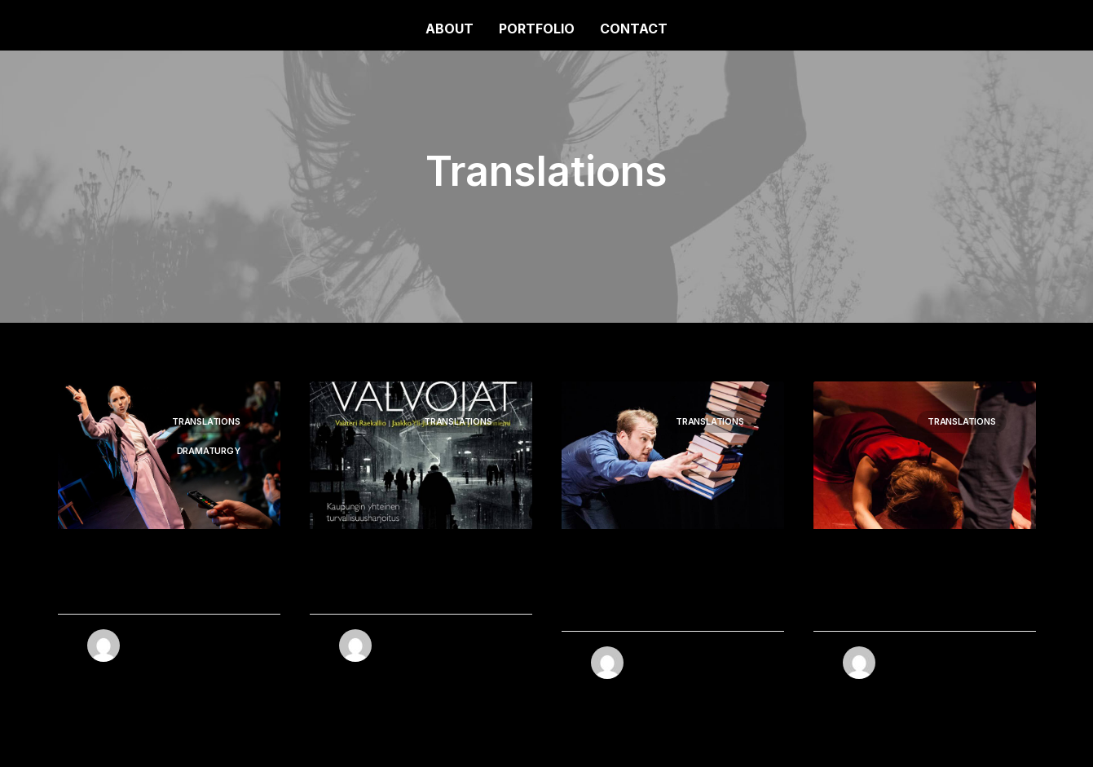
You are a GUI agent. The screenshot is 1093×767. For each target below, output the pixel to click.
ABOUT (449, 28)
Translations (206, 421)
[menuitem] (454, 29)
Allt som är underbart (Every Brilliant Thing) (660, 599)
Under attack (130, 591)
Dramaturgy (208, 450)
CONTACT (634, 28)
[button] (421, 455)
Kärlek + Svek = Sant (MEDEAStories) (911, 599)
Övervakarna (381, 591)
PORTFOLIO (537, 28)
